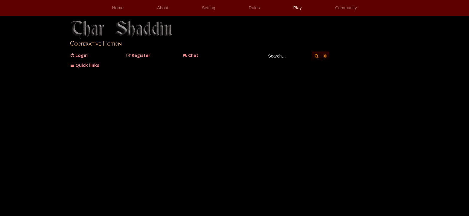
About (162, 7)
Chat (190, 55)
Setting (208, 7)
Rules (254, 7)
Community (346, 7)
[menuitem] (79, 55)
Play (297, 7)
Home (118, 7)
